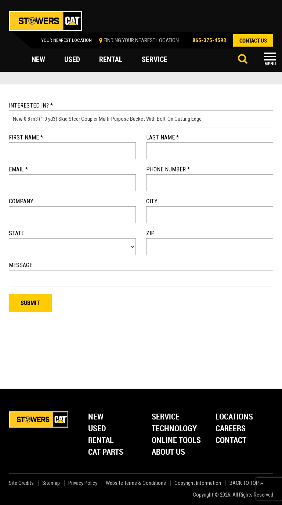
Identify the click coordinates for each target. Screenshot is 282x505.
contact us (253, 40)
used (72, 59)
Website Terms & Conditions (136, 483)
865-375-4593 (209, 40)
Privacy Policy (82, 483)
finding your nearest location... (143, 40)
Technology (174, 428)
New (96, 417)
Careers (231, 428)
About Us (168, 452)
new (38, 59)
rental (111, 59)
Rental (101, 440)
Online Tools (176, 440)
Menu (270, 63)
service (154, 59)
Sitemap (51, 483)
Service (166, 417)
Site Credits (21, 483)
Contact (231, 440)
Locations (234, 417)
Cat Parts (105, 452)
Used (97, 428)
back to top (246, 483)
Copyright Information (197, 483)
